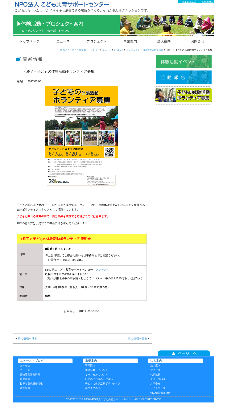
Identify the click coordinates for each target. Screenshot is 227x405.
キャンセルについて (96, 374)
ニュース (63, 41)
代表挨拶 (155, 374)
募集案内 (25, 379)
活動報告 (25, 388)
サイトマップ (157, 388)
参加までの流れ (94, 388)
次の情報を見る (137, 338)
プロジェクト (97, 41)
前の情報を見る (27, 338)
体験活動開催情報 (30, 374)
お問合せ (197, 41)
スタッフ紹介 (157, 379)
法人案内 (164, 41)
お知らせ (25, 365)
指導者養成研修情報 (31, 383)
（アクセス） (101, 269)
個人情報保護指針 (160, 392)
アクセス (155, 370)
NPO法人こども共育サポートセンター (80, 50)
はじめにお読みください (99, 379)
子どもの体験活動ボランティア (102, 383)
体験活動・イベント (96, 370)
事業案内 (130, 41)
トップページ (29, 41)
